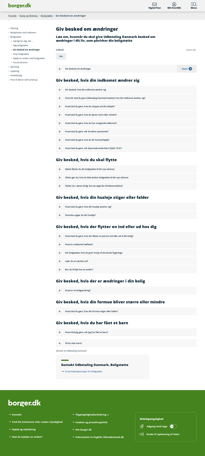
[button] (15, 37)
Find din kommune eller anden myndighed (37, 421)
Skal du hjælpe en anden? (27, 436)
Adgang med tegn (157, 426)
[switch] (161, 426)
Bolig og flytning (29, 15)
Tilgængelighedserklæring (90, 414)
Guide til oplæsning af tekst (162, 434)
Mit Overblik (174, 5)
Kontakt (17, 414)
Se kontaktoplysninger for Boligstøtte (83, 371)
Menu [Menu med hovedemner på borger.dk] (194, 5)
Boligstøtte (47, 15)
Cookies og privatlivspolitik (91, 422)
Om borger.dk (83, 429)
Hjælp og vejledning (24, 429)
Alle (61, 56)
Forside (12, 15)
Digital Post (155, 5)
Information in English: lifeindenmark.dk (99, 437)
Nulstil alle (191, 50)
